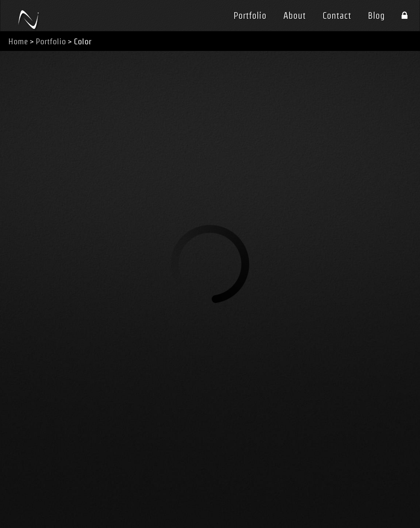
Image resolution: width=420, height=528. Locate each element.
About (294, 16)
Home (18, 41)
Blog (376, 16)
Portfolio (250, 16)
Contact (336, 16)
